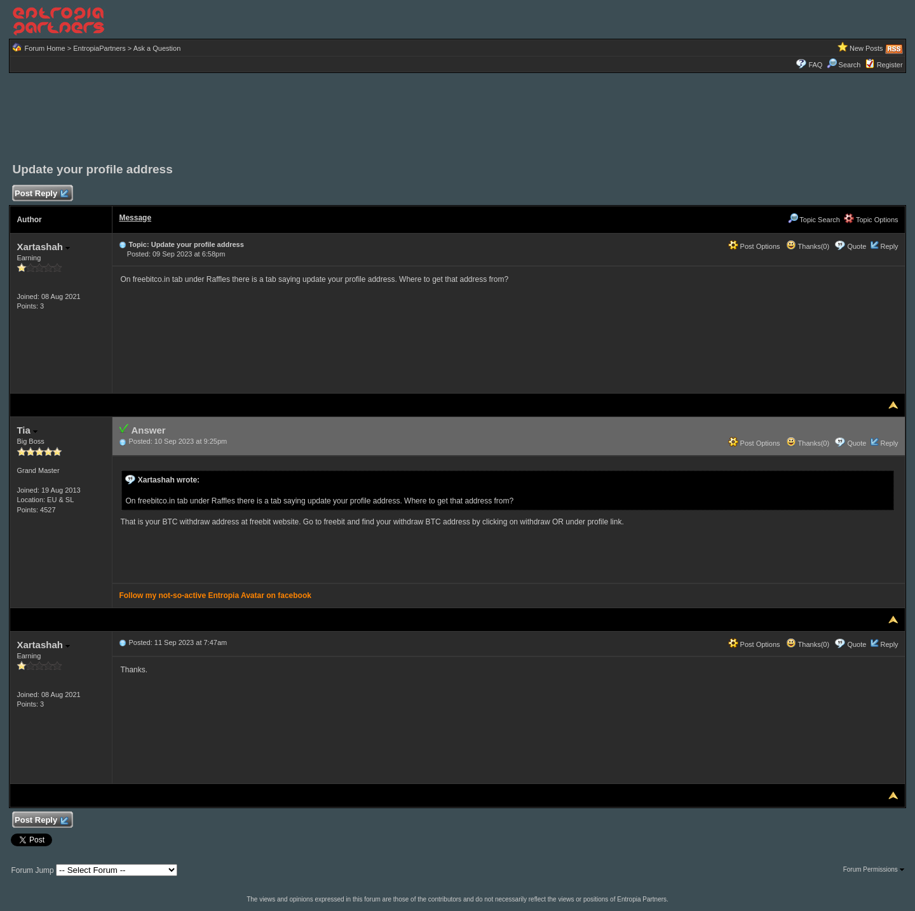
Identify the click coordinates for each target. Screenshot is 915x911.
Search (844, 65)
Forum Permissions (873, 869)
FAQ (815, 65)
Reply (889, 246)
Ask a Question (157, 48)
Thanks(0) (807, 246)
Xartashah (43, 246)
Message (135, 217)
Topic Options (871, 219)
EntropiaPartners (99, 48)
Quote (856, 246)
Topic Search (814, 219)
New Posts (866, 48)
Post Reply (40, 194)
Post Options (754, 246)
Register (890, 65)
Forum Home (44, 48)
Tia (27, 430)
